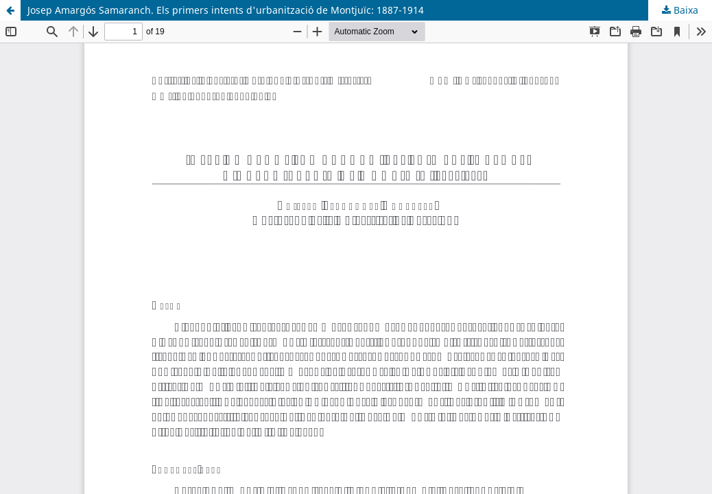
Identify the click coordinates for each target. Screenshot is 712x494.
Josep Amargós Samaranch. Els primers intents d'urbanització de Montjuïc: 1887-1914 (225, 9)
